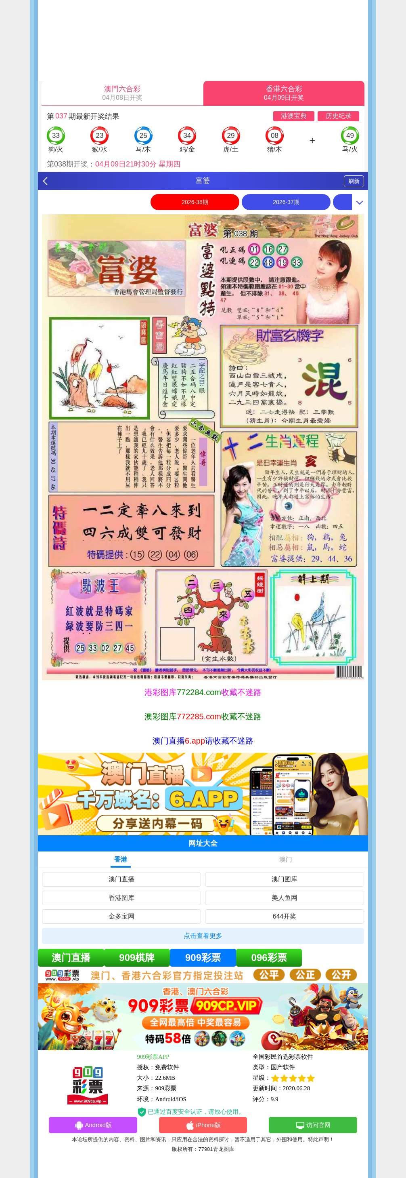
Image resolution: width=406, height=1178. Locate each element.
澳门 (285, 859)
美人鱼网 (284, 897)
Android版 (93, 1125)
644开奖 (285, 916)
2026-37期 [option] (286, 202)
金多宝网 (121, 916)
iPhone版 (203, 1125)
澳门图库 (284, 879)
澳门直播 (121, 879)
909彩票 (203, 957)
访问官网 (313, 1125)
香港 (120, 859)
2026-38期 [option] (195, 202)
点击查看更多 (203, 935)
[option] (203, 447)
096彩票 (269, 957)
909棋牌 (137, 957)
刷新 (354, 181)
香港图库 (121, 897)
